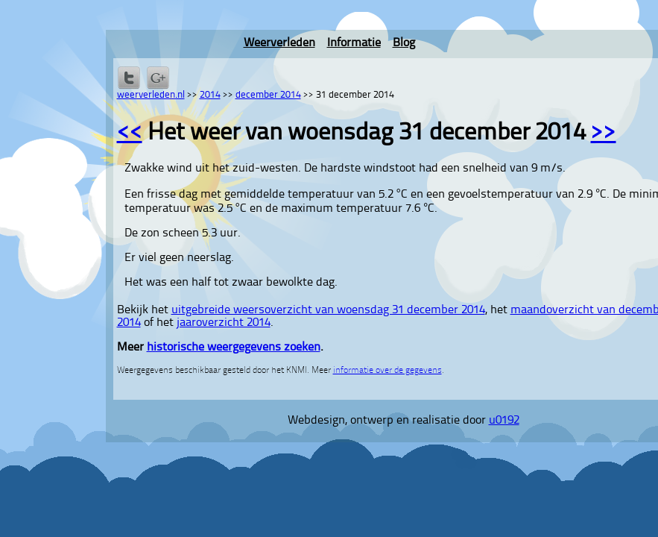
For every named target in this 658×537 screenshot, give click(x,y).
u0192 (504, 421)
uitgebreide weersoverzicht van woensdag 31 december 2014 (328, 310)
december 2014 (268, 95)
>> (603, 133)
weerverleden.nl (151, 95)
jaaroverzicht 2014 (224, 323)
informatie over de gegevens (387, 370)
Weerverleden (279, 43)
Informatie (354, 43)
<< (129, 133)
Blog (404, 43)
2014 (210, 95)
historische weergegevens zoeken (233, 348)
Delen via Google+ (158, 78)
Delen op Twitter (129, 78)
